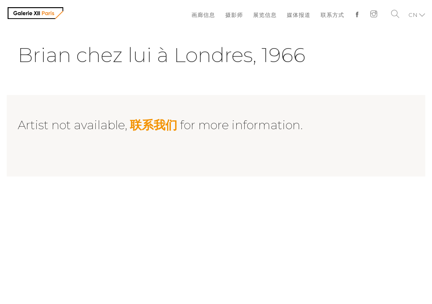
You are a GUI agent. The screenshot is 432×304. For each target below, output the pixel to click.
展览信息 (265, 14)
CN (413, 14)
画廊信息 (203, 14)
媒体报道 (298, 14)
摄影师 (234, 14)
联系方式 (332, 14)
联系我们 (153, 125)
